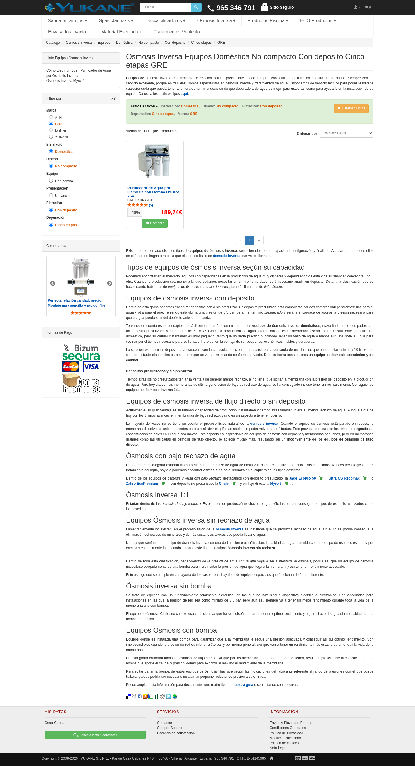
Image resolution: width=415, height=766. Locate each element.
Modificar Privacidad (285, 738)
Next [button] (110, 283)
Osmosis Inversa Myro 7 (65, 81)
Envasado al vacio (68, 32)
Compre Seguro (169, 728)
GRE (56, 124)
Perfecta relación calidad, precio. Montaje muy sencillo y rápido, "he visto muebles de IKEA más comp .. (77, 305)
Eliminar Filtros (351, 108)
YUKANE (59, 137)
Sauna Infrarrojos (67, 20)
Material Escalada (121, 32)
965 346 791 (231, 8)
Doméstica (61, 151)
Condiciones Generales (287, 728)
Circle (223, 484)
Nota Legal (277, 748)
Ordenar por (307, 134)
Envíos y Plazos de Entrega (290, 723)
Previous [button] (53, 283)
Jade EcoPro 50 (302, 478)
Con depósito (63, 210)
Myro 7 (276, 484)
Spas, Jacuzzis (116, 20)
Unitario (58, 195)
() (140, 205)
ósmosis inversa (226, 256)
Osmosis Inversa (216, 20)
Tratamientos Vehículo (177, 31)
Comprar (155, 223)
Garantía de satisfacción (176, 733)
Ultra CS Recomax (344, 478)
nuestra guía (243, 685)
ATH (55, 117)
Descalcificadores (165, 20)
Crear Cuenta (55, 723)
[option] (81, 286)
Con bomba (61, 181)
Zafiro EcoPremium (142, 484)
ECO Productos (318, 20)
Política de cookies (284, 743)
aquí (184, 94)
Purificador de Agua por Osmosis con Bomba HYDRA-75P (154, 192)
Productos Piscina (267, 20)
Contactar (164, 723)
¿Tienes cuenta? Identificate (95, 735)
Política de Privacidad (286, 733)
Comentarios (56, 246)
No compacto (63, 166)
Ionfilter (57, 130)
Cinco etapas (63, 225)
